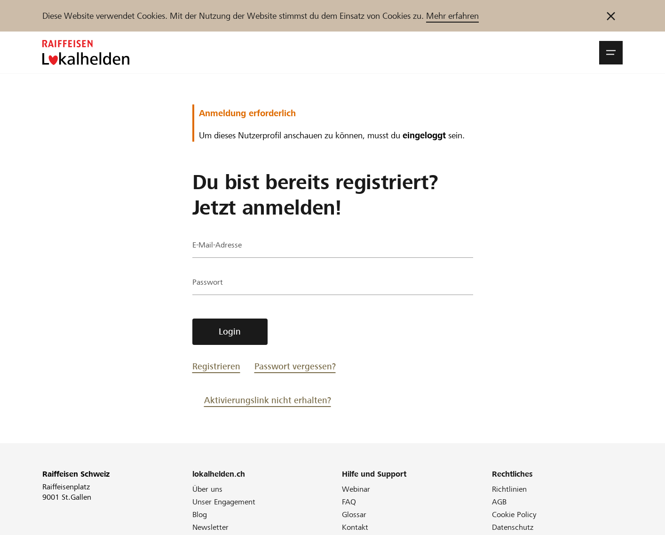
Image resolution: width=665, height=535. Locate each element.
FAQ (349, 501)
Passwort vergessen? (295, 366)
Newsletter (210, 527)
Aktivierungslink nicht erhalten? (267, 400)
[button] (611, 52)
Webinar (356, 489)
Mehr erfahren (452, 16)
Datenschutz (512, 527)
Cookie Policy (514, 514)
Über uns (207, 489)
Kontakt (355, 527)
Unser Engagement (223, 501)
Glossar (354, 514)
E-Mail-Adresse (219, 247)
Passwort (208, 284)
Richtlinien (509, 489)
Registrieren (216, 366)
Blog (199, 514)
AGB (499, 501)
